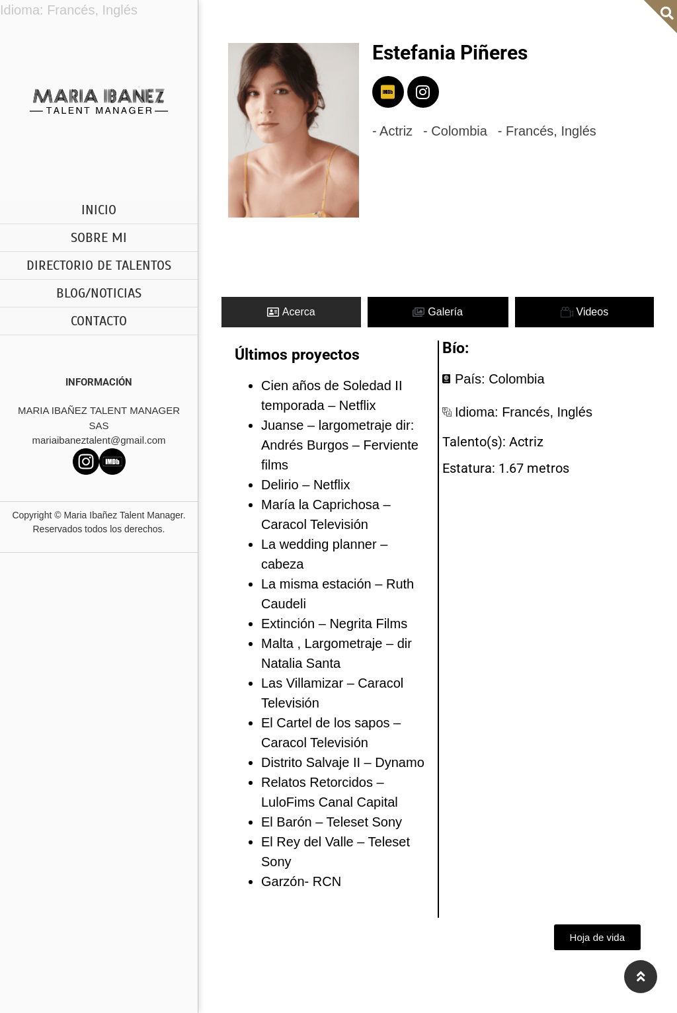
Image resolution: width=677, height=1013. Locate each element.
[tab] (291, 312)
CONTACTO (99, 321)
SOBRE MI (99, 237)
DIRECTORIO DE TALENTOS (98, 265)
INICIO (98, 210)
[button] (597, 937)
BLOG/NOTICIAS (98, 293)
